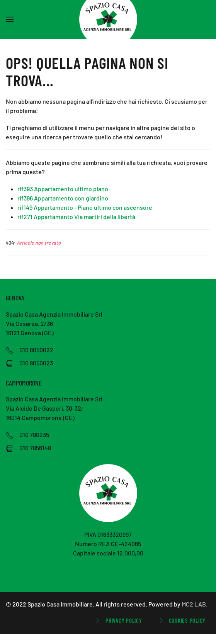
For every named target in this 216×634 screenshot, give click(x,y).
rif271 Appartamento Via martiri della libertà (76, 216)
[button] (10, 19)
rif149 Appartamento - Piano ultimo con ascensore (84, 207)
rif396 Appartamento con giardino (62, 198)
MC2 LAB (194, 604)
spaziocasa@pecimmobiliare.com (108, 571)
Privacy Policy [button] (118, 620)
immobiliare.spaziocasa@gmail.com (108, 562)
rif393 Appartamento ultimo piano (62, 188)
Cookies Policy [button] (181, 620)
